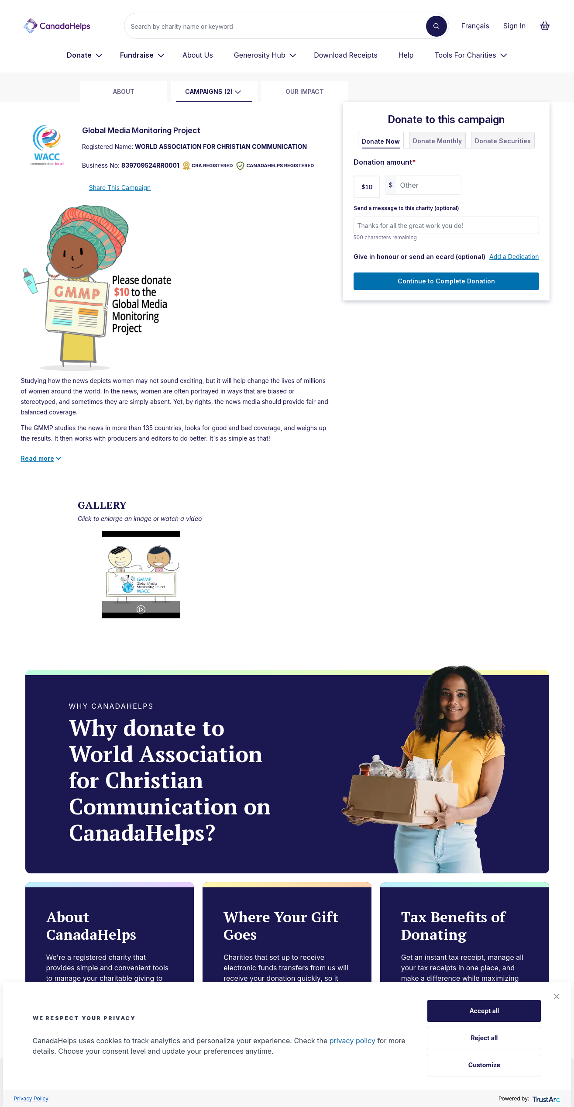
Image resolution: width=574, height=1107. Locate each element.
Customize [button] (484, 1065)
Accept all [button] (484, 1010)
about (123, 91)
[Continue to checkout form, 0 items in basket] (547, 26)
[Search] (278, 26)
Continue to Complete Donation (446, 281)
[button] (556, 996)
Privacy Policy (31, 1098)
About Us (197, 55)
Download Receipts (345, 55)
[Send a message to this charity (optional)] (446, 225)
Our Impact (304, 91)
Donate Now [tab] (381, 141)
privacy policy (352, 1040)
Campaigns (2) (213, 91)
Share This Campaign (120, 187)
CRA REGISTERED (208, 165)
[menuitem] (85, 55)
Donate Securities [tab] (503, 141)
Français (475, 25)
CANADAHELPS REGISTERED (275, 165)
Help (406, 55)
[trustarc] (545, 1098)
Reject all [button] (484, 1037)
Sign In (514, 25)
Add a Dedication (514, 256)
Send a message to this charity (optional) (406, 208)
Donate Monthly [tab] (437, 141)
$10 (366, 186)
